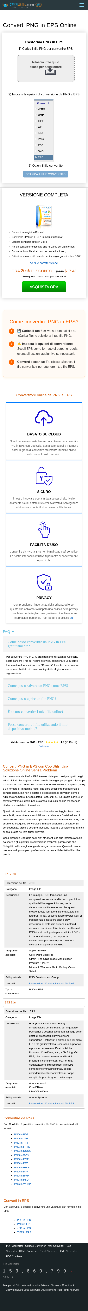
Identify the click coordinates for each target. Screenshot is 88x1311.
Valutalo (43, 746)
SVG (41, 151)
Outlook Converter (35, 1245)
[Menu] (82, 5)
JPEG (41, 108)
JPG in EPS (24, 1228)
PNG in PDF (21, 1134)
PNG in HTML (22, 1146)
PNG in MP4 (21, 1171)
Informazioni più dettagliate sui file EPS (51, 1103)
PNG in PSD (21, 1179)
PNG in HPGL (22, 1167)
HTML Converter (28, 1251)
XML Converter (68, 1251)
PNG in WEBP (22, 1183)
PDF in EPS (24, 1219)
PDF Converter (14, 1245)
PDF (40, 145)
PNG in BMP (21, 1175)
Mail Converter (56, 1245)
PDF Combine (14, 1256)
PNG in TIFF (21, 1142)
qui (71, 617)
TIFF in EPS (24, 1232)
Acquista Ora (44, 287)
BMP (41, 114)
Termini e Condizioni (62, 1285)
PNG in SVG (21, 1155)
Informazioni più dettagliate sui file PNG (51, 983)
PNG (41, 139)
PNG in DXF (21, 1163)
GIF (40, 126)
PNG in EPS (24, 1224)
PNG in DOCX (22, 1150)
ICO (40, 133)
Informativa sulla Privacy (35, 1285)
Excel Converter (49, 1251)
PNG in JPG (21, 1138)
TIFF (41, 120)
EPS (40, 157)
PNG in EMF (21, 1159)
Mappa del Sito (11, 1285)
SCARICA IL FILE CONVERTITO (46, 174)
